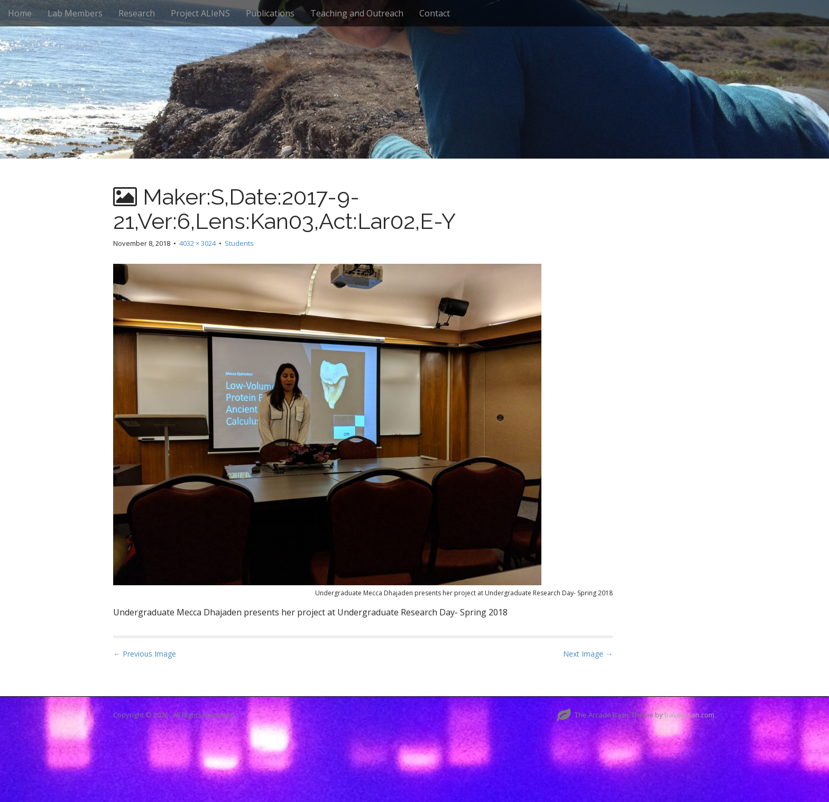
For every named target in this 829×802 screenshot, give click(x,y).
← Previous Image (144, 654)
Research (136, 13)
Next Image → (588, 654)
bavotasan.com (689, 715)
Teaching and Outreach (356, 13)
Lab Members (75, 13)
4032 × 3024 (197, 243)
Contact (434, 13)
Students (239, 243)
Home (20, 13)
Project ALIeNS (200, 13)
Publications (270, 13)
